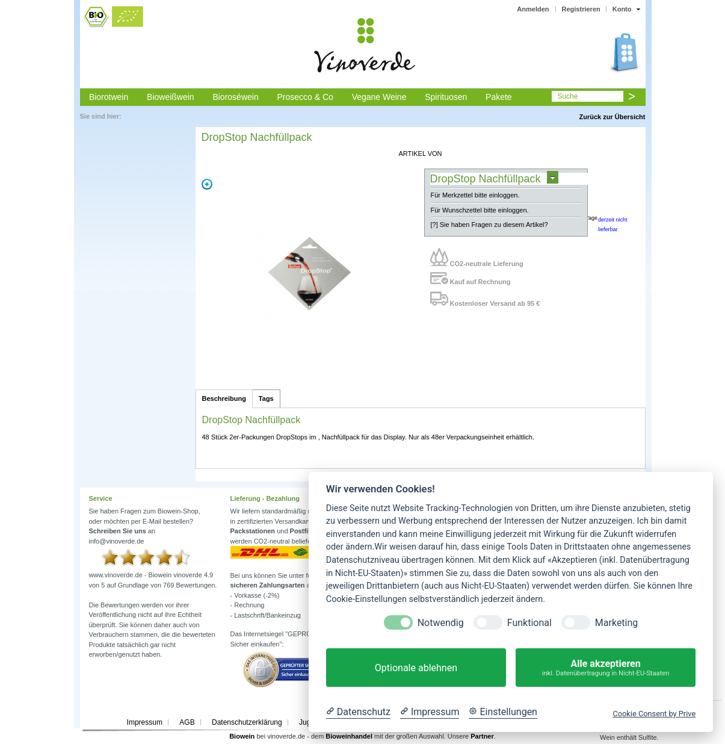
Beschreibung (224, 398)
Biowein (242, 736)
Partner (482, 736)
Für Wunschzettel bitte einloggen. (480, 210)
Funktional (529, 622)
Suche (567, 96)
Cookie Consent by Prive (654, 713)
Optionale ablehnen (416, 668)
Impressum (144, 722)
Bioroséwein (235, 97)
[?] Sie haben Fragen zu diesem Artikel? (489, 224)
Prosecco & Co (305, 97)
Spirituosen (446, 97)
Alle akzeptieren (605, 668)
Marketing (616, 622)
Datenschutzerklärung (247, 722)
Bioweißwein (170, 97)
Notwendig (441, 622)
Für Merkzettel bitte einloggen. (475, 195)
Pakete (499, 97)
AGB (186, 722)
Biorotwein (108, 97)
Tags (266, 398)
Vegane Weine (379, 97)
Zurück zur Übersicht (612, 116)
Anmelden (533, 9)
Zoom (207, 184)
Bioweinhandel (348, 736)
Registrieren (581, 9)
